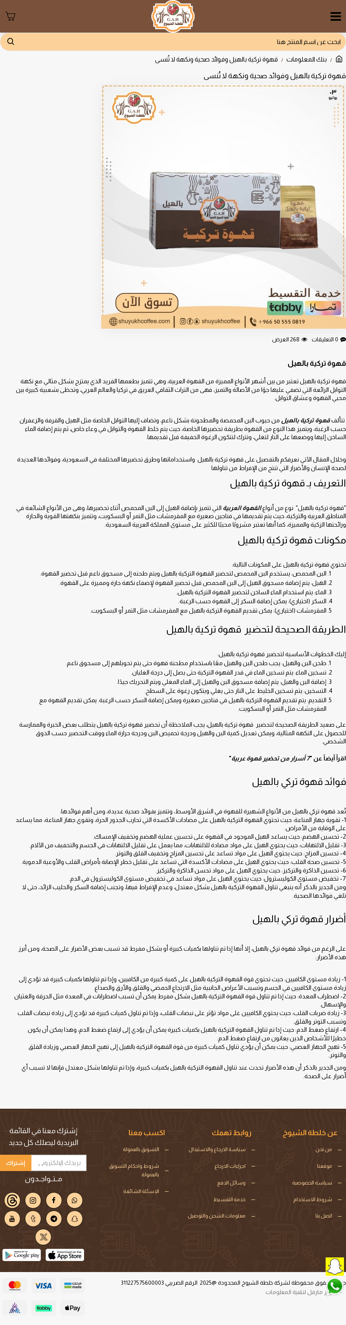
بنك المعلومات (306, 59)
